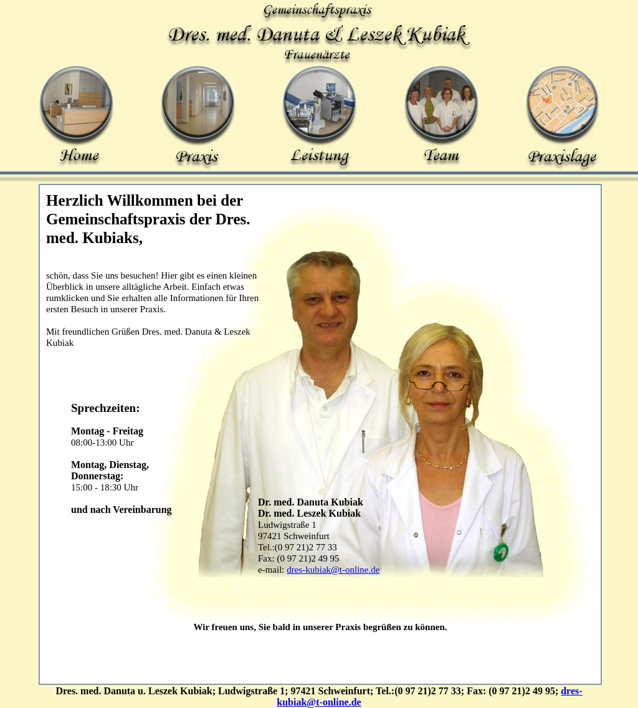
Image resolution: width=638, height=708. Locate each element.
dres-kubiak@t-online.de (333, 570)
